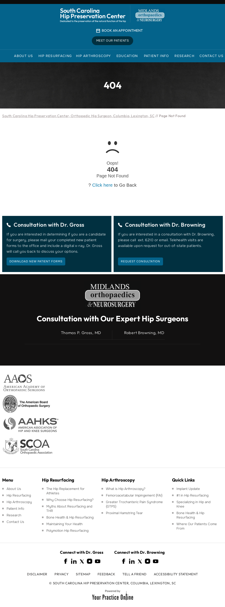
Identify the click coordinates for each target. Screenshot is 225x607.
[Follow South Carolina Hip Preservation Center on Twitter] (82, 561)
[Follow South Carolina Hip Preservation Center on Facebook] (66, 561)
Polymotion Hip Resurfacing (67, 530)
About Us (14, 489)
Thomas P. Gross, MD (81, 332)
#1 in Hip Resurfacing (192, 495)
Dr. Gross (72, 224)
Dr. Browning (188, 224)
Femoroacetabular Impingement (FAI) (134, 495)
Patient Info (15, 508)
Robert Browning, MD (144, 332)
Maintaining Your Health (64, 524)
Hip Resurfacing (19, 495)
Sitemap (83, 574)
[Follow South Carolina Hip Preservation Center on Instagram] (90, 561)
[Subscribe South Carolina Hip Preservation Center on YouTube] (97, 561)
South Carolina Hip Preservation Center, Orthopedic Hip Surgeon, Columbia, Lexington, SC (78, 116)
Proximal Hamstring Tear (124, 513)
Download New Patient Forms (35, 261)
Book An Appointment (122, 30)
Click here (102, 185)
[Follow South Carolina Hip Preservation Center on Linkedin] (74, 561)
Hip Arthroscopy (19, 502)
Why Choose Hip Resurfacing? (70, 500)
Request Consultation (140, 261)
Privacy (61, 574)
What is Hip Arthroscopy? (125, 489)
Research (14, 515)
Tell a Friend (134, 574)
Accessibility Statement (176, 574)
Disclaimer (37, 574)
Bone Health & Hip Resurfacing (70, 517)
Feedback (106, 574)
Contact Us (15, 522)
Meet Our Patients (112, 41)
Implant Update (188, 489)
